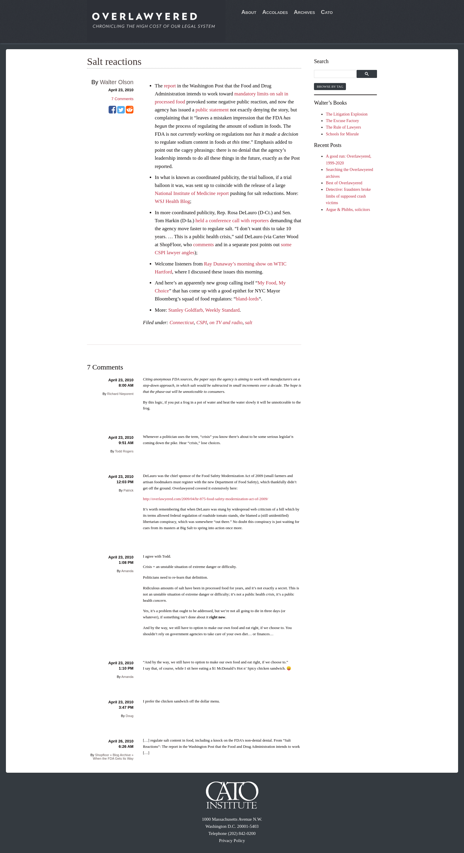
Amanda (127, 571)
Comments (122, 99)
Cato (327, 12)
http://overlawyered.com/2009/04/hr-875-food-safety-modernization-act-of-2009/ (205, 499)
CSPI (201, 322)
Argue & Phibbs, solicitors (348, 209)
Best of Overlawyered (344, 183)
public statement (212, 110)
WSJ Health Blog (172, 201)
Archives (304, 12)
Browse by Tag (330, 86)
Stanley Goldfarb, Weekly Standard (204, 310)
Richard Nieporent (120, 394)
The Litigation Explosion (347, 114)
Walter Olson (116, 82)
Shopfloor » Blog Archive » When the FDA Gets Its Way (113, 756)
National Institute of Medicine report (192, 193)
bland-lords (247, 299)
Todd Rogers (124, 451)
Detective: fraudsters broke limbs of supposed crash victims (348, 196)
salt (248, 322)
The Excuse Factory (342, 121)
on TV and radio (226, 322)
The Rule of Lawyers (343, 127)
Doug (129, 716)
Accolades (275, 12)
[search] (335, 74)
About (249, 12)
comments (203, 244)
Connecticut (182, 322)
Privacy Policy (232, 840)
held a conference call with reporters (232, 220)
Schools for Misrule (342, 134)
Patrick (128, 490)
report (170, 86)
